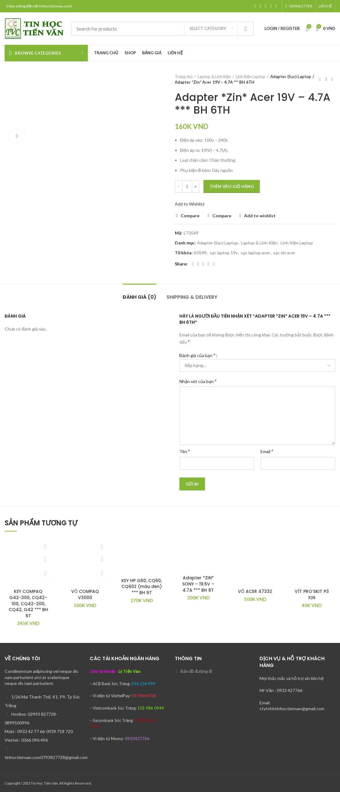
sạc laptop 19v (224, 252)
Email (266, 451)
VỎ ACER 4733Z (255, 591)
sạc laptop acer (255, 252)
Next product (332, 79)
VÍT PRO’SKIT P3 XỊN (312, 594)
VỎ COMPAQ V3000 (85, 594)
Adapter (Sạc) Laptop (289, 76)
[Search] (162, 29)
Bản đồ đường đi (196, 671)
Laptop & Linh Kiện (214, 76)
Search (245, 29)
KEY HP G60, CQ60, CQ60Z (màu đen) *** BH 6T (141, 586)
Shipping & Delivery (191, 297)
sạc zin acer (284, 252)
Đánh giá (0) (139, 297)
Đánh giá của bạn (197, 355)
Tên (184, 451)
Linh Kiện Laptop (250, 76)
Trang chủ (184, 76)
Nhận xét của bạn (198, 381)
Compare (190, 216)
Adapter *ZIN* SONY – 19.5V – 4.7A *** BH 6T (198, 584)
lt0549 (200, 252)
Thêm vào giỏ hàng (232, 186)
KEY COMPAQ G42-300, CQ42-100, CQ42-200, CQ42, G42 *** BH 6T (28, 603)
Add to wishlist (260, 216)
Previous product (320, 79)
